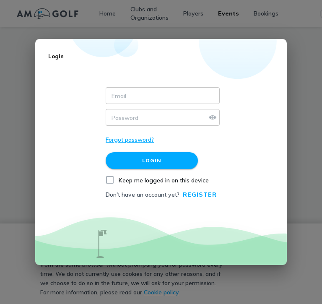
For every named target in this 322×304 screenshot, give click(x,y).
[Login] (152, 160)
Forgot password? (130, 139)
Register (200, 194)
